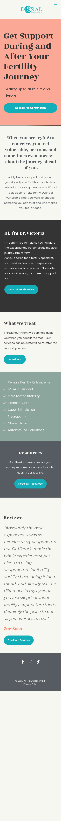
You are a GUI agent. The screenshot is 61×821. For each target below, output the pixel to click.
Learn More (15, 359)
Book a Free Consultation (30, 108)
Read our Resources (30, 483)
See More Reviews (19, 640)
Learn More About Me (21, 289)
